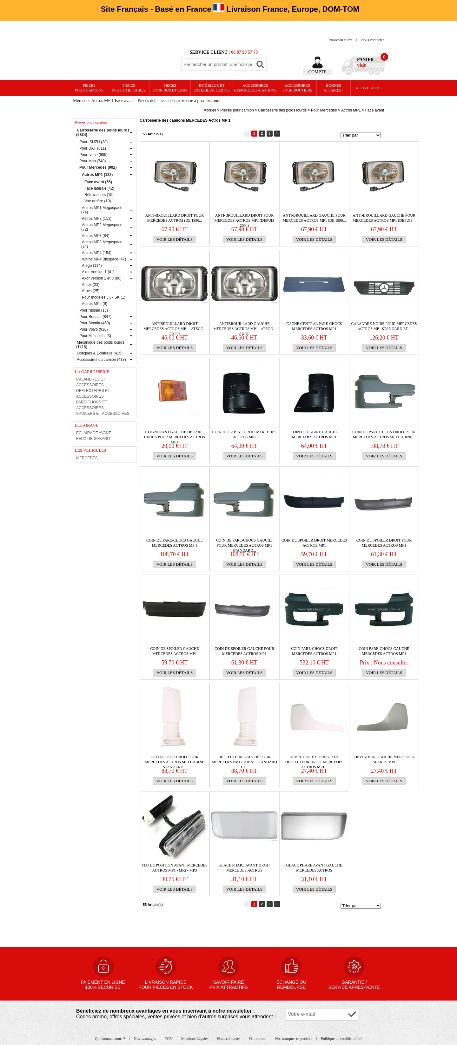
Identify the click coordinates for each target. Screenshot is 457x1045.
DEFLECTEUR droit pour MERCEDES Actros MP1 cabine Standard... (174, 760)
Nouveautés (368, 88)
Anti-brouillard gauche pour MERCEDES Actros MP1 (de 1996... (314, 218)
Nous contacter (372, 40)
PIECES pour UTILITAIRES (129, 87)
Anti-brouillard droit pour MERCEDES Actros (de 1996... (174, 218)
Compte (317, 72)
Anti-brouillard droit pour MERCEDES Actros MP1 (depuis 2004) (244, 218)
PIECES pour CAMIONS (89, 87)
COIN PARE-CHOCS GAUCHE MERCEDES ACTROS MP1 (384, 651)
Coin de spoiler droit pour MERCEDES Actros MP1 (384, 543)
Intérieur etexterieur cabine (212, 87)
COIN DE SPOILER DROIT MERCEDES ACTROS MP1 (314, 543)
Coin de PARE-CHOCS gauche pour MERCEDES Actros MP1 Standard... (244, 543)
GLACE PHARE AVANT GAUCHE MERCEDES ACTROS (314, 868)
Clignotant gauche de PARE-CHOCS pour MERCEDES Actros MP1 (174, 435)
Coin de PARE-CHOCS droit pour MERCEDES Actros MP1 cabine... (383, 434)
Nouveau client (341, 40)
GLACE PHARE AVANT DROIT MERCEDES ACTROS (244, 868)
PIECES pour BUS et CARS (169, 87)
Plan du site (258, 1038)
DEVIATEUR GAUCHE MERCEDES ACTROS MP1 (384, 759)
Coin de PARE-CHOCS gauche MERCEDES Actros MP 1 (174, 543)
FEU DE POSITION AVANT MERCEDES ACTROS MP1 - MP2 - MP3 (174, 868)
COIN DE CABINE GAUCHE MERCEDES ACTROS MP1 (314, 434)
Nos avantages (145, 1038)
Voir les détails (174, 239)
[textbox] (218, 64)
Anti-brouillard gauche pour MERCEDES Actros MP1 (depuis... (384, 218)
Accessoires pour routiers (297, 87)
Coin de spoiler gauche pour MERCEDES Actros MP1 (244, 651)
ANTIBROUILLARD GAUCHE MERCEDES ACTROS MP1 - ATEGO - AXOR (244, 326)
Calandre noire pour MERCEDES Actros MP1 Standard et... (384, 326)
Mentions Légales (195, 1038)
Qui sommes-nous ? (110, 1038)
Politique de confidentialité (341, 1038)
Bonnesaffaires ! (334, 87)
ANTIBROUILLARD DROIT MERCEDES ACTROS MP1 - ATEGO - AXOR (174, 326)
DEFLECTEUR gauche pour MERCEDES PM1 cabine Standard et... (244, 760)
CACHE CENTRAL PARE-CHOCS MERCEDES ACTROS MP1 (314, 326)
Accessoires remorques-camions (255, 87)
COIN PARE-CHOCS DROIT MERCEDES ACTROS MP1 (314, 651)
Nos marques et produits (294, 1038)
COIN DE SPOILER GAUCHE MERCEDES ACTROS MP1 (174, 651)
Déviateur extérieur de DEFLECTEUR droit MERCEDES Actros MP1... (314, 760)
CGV (168, 1038)
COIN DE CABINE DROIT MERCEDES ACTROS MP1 (244, 434)
